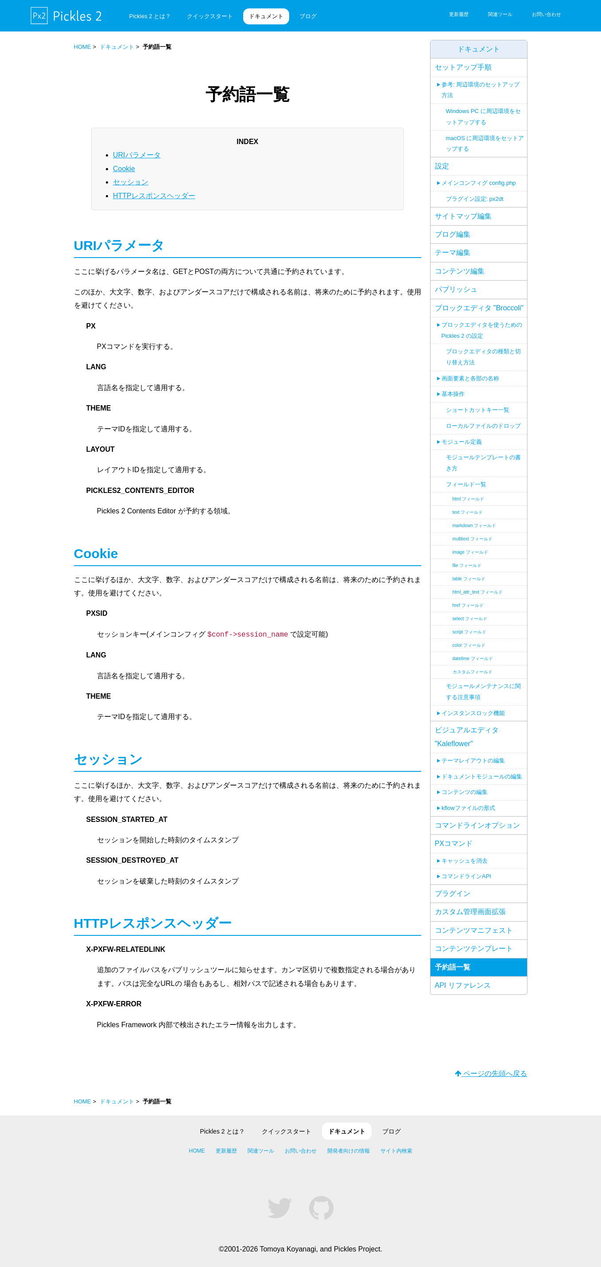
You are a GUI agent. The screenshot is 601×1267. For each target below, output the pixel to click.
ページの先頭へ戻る (491, 1073)
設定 (442, 166)
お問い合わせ (546, 14)
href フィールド (468, 605)
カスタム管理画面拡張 (470, 911)
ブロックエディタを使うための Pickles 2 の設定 (482, 330)
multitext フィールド (472, 538)
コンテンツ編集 (460, 271)
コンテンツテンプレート (474, 948)
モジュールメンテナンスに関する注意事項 (483, 691)
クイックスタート (210, 16)
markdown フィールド (474, 525)
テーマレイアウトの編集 (473, 760)
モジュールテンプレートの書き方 (483, 463)
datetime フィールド (473, 658)
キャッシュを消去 (465, 860)
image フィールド (470, 552)
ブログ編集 (452, 234)
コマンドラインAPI (466, 876)
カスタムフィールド (472, 671)
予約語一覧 (452, 967)
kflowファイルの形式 (468, 808)
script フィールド (470, 632)
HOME (82, 46)
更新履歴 (459, 14)
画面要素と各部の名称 (470, 378)
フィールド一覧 (466, 484)
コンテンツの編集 (465, 792)
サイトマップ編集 (463, 216)
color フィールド (469, 645)
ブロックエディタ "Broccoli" (479, 308)
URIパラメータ (137, 155)
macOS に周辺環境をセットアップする (485, 144)
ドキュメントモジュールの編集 (482, 776)
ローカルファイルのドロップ (483, 425)
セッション (130, 182)
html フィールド (469, 499)
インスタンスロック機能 (473, 713)
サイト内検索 (396, 1151)
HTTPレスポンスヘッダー (154, 195)
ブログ (308, 16)
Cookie (124, 168)
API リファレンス (463, 985)
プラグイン (452, 893)
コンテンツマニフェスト (474, 930)
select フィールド (470, 618)
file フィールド (467, 565)
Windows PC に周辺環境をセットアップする (483, 116)
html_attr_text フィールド (478, 592)
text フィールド (468, 512)
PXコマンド (454, 843)
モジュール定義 (462, 441)
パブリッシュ (456, 289)
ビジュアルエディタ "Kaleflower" (467, 736)
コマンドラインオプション (477, 825)
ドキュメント (266, 16)
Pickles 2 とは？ (150, 16)
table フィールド (469, 578)
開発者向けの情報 (348, 1151)
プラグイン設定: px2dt (475, 199)
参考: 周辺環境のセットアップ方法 (481, 90)
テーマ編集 (452, 252)
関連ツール (500, 14)
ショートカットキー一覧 (477, 410)
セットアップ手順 (463, 67)
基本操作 (453, 394)
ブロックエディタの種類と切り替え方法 (483, 357)
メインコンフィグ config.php (479, 183)
